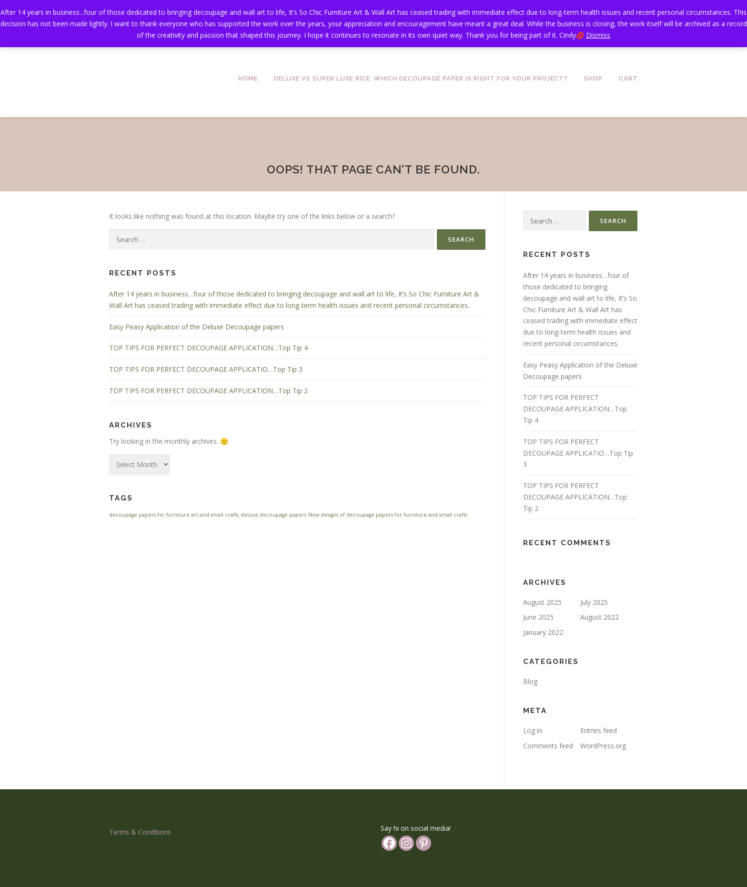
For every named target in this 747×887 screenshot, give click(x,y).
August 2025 (542, 602)
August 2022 (599, 617)
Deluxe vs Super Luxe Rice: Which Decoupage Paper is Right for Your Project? (421, 78)
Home (248, 78)
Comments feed (548, 745)
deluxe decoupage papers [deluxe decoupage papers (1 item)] (273, 514)
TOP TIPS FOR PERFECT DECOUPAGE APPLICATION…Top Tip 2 (208, 390)
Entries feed (598, 730)
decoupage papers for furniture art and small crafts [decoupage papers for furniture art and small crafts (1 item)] (174, 514)
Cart (628, 78)
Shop (593, 78)
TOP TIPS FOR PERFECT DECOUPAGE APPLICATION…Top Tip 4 (208, 347)
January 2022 (543, 632)
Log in (532, 730)
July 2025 (594, 602)
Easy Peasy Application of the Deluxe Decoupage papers (196, 326)
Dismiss (598, 35)
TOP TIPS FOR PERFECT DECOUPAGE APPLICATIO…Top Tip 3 (206, 369)
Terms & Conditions (140, 831)
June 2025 (538, 617)
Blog (530, 681)
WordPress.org (603, 745)
